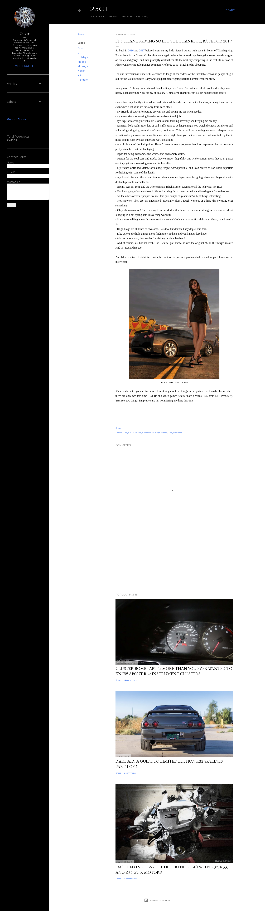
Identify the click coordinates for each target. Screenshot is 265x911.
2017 (142, 50)
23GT (99, 9)
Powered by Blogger (157, 900)
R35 (80, 75)
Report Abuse (16, 119)
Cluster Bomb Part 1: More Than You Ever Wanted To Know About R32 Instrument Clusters (173, 671)
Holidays (83, 57)
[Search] (231, 10)
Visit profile (24, 65)
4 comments (130, 878)
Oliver (25, 33)
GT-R (81, 52)
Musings (83, 66)
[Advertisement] (174, 560)
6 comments (130, 773)
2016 (131, 50)
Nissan (81, 70)
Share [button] (81, 34)
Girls (80, 48)
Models (82, 61)
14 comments (130, 680)
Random (83, 79)
